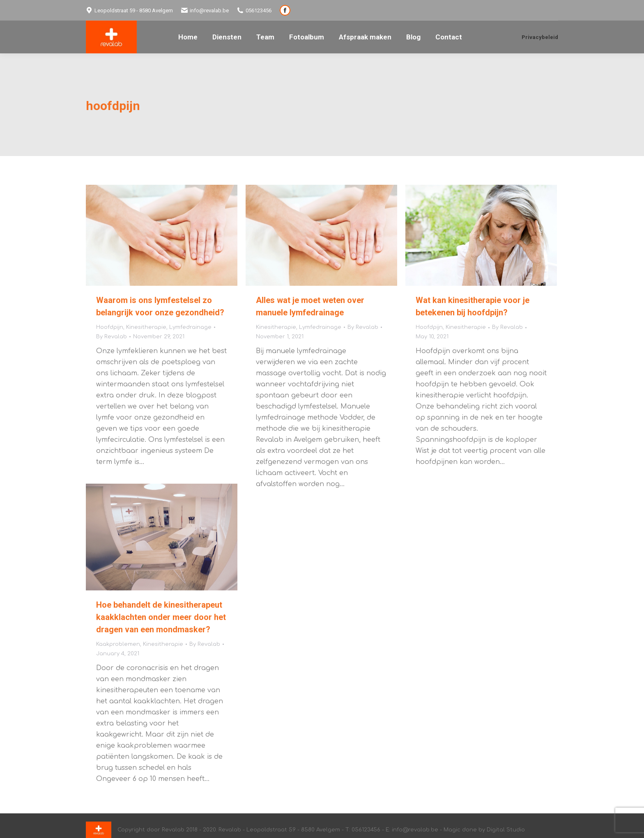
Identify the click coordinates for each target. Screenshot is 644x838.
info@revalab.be (205, 10)
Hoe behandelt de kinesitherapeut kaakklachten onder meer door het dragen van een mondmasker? (161, 617)
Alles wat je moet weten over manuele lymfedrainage (310, 306)
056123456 (254, 10)
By (111, 337)
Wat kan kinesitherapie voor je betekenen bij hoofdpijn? (472, 306)
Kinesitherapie (146, 327)
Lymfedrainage (190, 327)
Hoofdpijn (109, 327)
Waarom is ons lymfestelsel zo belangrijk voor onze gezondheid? (160, 306)
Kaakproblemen (118, 644)
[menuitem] (188, 37)
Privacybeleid (540, 37)
